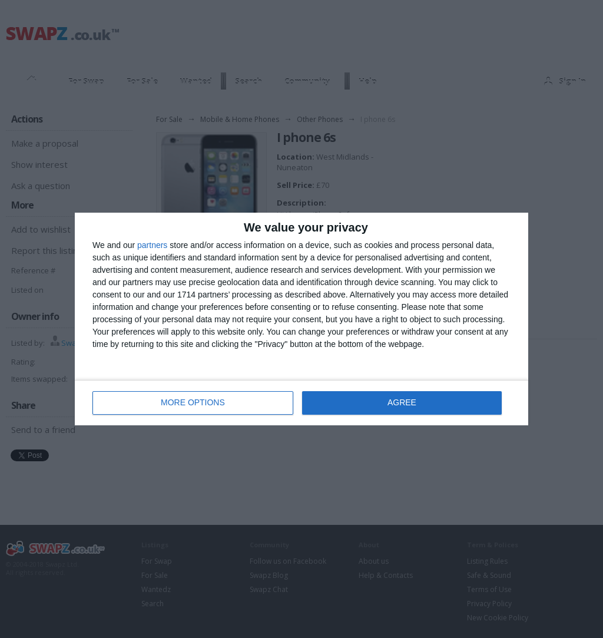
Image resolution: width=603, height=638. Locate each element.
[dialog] (301, 319)
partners (152, 245)
